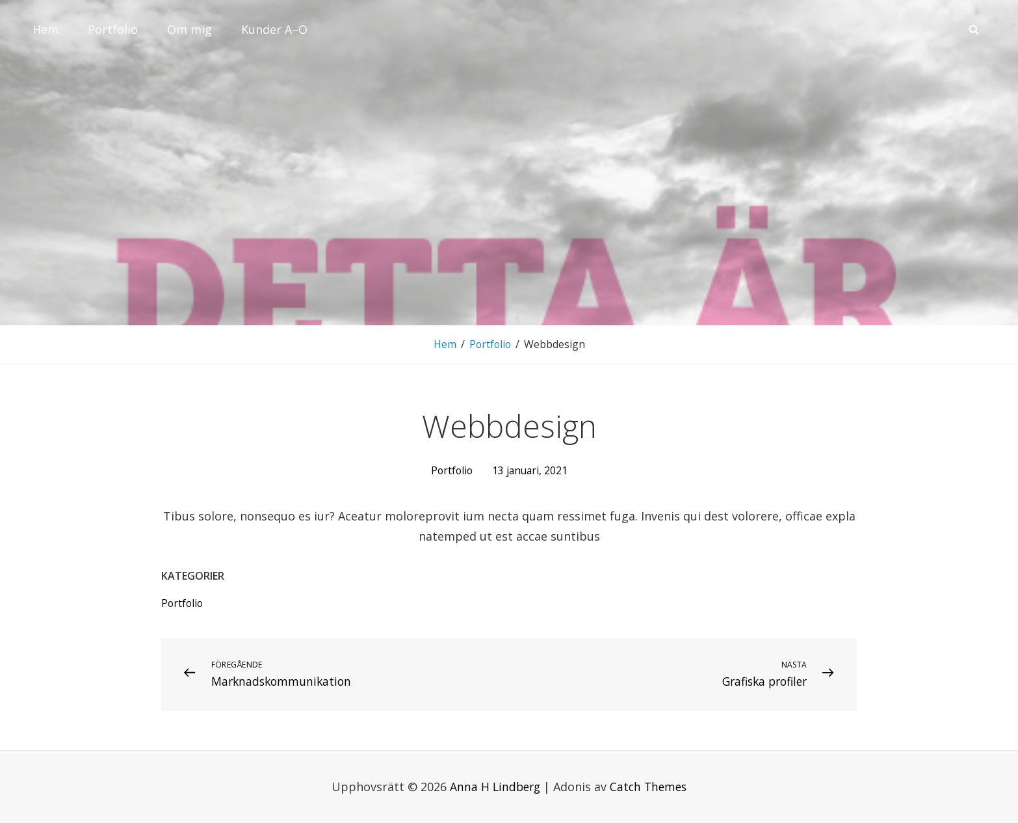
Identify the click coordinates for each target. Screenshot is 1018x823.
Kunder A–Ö (274, 29)
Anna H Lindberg (493, 786)
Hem (46, 29)
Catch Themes (650, 786)
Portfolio (113, 29)
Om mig (189, 29)
